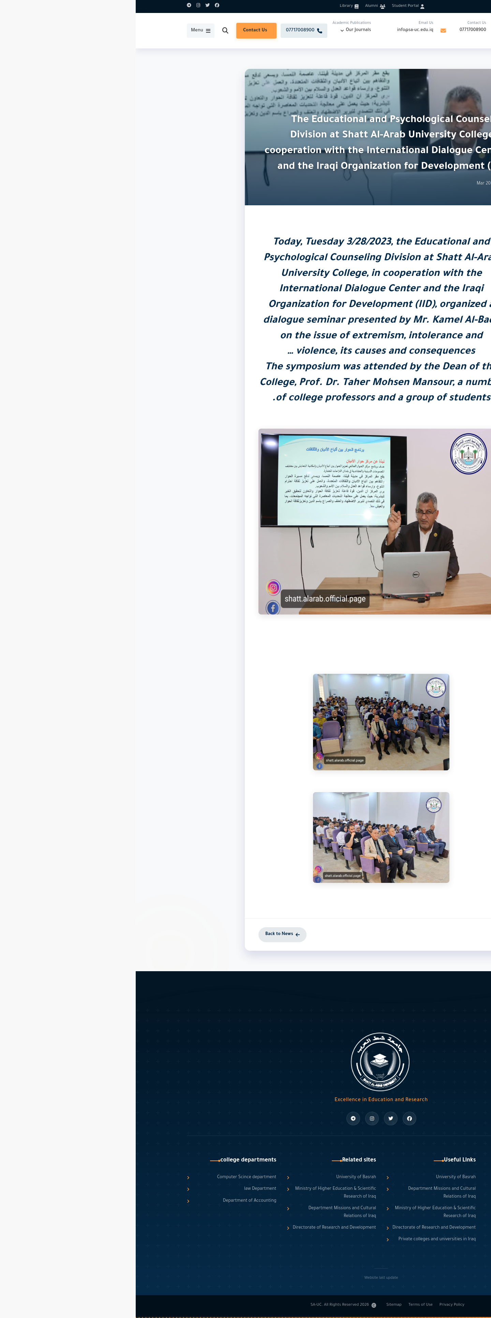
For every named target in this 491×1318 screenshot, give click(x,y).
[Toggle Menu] (65, 31)
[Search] (89, 31)
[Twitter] (72, 6)
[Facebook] (81, 6)
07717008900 (337, 30)
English (415, 6)
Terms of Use (285, 1305)
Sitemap (258, 1305)
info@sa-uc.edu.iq (280, 30)
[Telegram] (53, 6)
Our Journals (222, 30)
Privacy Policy (316, 1305)
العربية (434, 6)
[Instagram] (62, 6)
